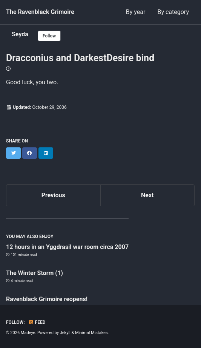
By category (173, 11)
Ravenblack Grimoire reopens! (46, 299)
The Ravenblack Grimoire (40, 11)
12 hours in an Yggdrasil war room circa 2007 (67, 247)
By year (136, 11)
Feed (37, 322)
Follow (49, 36)
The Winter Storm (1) (34, 273)
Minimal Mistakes (91, 332)
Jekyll (65, 332)
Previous (53, 195)
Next (147, 195)
